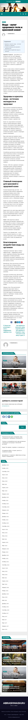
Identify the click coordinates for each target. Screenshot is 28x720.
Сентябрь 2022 (5, 565)
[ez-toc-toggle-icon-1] (22, 42)
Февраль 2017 (5, 626)
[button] (20, 14)
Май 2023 (4, 539)
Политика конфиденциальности (14, 717)
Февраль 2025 (5, 494)
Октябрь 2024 (5, 503)
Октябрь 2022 (5, 561)
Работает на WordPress (6, 711)
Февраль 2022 (5, 587)
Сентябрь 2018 (5, 610)
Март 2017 (4, 623)
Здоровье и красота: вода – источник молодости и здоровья (13, 44)
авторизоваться (5, 406)
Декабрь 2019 (5, 603)
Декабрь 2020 (5, 594)
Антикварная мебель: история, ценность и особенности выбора (11, 688)
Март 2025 (4, 490)
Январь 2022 (5, 590)
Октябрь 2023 (5, 523)
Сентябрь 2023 (5, 526)
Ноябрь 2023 (5, 519)
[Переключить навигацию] (25, 14)
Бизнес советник (6, 644)
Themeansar (23, 711)
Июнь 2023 (4, 536)
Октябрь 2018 (5, 606)
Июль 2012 (4, 629)
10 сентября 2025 (8, 690)
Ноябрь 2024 (5, 500)
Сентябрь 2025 (5, 471)
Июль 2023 (4, 532)
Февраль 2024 (5, 510)
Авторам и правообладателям (12, 714)
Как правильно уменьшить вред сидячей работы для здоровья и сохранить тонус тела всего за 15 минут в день (20, 330)
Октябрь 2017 (5, 613)
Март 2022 (4, 584)
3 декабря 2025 (7, 663)
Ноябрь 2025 (5, 468)
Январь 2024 (5, 513)
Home (5, 714)
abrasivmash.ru (11, 33)
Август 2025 (5, 474)
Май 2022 (4, 577)
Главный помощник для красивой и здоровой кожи (12, 47)
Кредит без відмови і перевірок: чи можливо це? (13, 363)
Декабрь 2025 (5, 465)
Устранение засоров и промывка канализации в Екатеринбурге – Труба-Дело (13, 390)
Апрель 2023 (5, 542)
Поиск (4, 423)
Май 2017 (4, 619)
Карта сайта (21, 714)
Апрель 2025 (5, 487)
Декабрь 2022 (5, 555)
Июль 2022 (4, 571)
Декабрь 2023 (5, 516)
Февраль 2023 (5, 548)
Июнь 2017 (4, 616)
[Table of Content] (23, 42)
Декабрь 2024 (5, 497)
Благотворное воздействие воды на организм (12, 50)
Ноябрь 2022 (5, 558)
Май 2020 (4, 600)
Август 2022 (5, 568)
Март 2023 (4, 545)
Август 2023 (5, 529)
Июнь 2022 (4, 574)
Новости (4, 360)
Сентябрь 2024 (5, 507)
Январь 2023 (5, 552)
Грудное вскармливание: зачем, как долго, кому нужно (12, 377)
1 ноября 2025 (7, 676)
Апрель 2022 (5, 581)
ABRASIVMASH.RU (9, 6)
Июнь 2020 (4, 597)
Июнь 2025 (4, 481)
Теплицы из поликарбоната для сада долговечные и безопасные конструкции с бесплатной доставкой (14, 443)
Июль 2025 (4, 478)
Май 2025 (4, 484)
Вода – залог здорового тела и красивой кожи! (12, 27)
